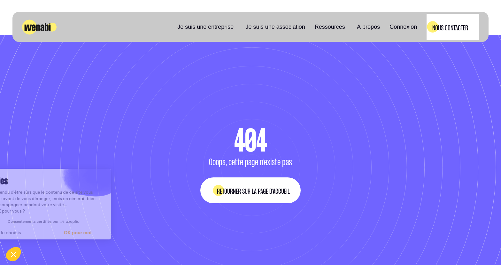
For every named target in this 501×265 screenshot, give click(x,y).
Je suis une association (275, 27)
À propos (368, 27)
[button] (206, 27)
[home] (39, 27)
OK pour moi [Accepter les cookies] (48, 233)
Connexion (403, 27)
